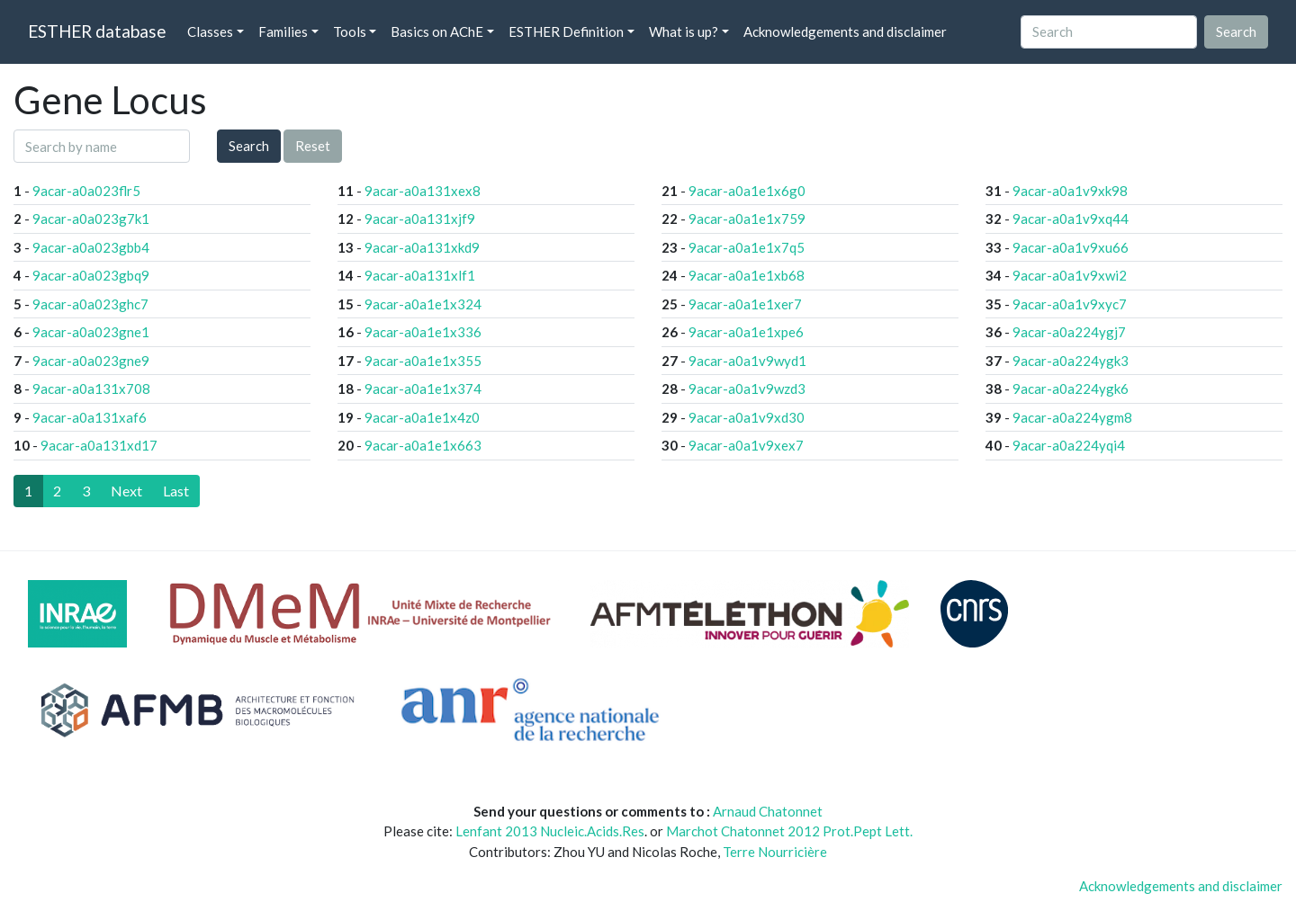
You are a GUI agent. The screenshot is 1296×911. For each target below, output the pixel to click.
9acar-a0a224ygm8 (1072, 417)
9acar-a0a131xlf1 (419, 275)
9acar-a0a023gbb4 (90, 247)
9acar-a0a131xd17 (99, 445)
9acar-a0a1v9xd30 (746, 417)
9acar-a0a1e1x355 (423, 361)
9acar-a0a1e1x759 (747, 218)
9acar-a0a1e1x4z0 (422, 417)
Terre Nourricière (775, 852)
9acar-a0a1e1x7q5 (746, 247)
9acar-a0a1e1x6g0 (747, 191)
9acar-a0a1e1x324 (423, 304)
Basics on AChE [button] (437, 31)
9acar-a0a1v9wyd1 (747, 361)
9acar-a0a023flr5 (86, 191)
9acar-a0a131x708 (91, 388)
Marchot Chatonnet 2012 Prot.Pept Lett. (789, 831)
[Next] (126, 491)
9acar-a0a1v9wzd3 (747, 388)
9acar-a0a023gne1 (90, 332)
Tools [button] (349, 31)
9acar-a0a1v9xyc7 (1069, 304)
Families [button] (283, 31)
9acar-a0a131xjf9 (419, 218)
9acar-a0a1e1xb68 (746, 275)
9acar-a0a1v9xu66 (1070, 247)
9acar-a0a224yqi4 (1068, 445)
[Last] (176, 491)
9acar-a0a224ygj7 (1069, 332)
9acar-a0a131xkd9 (422, 247)
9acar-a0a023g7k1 (90, 218)
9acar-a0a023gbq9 (90, 275)
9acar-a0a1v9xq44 (1070, 218)
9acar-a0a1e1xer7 (745, 304)
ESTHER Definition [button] (566, 31)
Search (249, 146)
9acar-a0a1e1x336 (423, 332)
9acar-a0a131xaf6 (89, 417)
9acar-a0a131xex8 (422, 191)
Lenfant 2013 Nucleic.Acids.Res (549, 831)
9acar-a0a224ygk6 (1070, 388)
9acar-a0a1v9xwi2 (1069, 275)
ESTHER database (97, 31)
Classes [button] (210, 31)
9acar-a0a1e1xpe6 (746, 332)
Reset (312, 146)
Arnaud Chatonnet (768, 811)
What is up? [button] (683, 31)
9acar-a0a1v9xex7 (746, 445)
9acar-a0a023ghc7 (90, 304)
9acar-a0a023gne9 (90, 361)
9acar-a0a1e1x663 (423, 445)
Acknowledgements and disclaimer (845, 31)
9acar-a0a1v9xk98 (1070, 191)
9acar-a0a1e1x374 (423, 388)
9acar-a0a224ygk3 (1070, 361)
